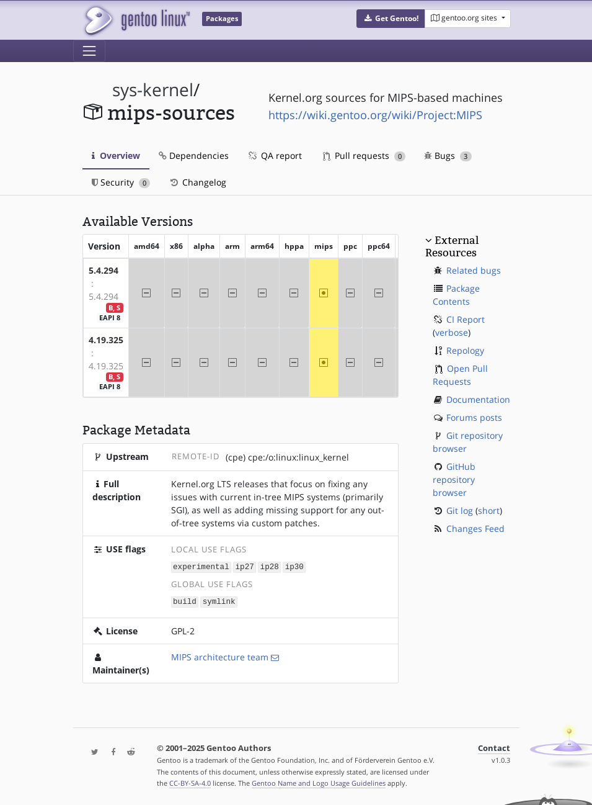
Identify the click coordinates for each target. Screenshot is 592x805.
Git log (459, 510)
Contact (494, 747)
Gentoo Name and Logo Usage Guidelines (319, 782)
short (489, 510)
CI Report (465, 319)
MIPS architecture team (219, 656)
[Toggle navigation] (89, 51)
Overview (116, 155)
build (185, 600)
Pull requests (364, 155)
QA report (274, 155)
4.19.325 (106, 340)
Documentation (478, 399)
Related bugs (473, 270)
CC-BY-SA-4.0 (190, 782)
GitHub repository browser (454, 479)
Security (121, 182)
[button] (390, 18)
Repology (465, 350)
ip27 (245, 566)
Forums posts (474, 417)
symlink (219, 600)
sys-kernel (152, 89)
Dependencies (194, 155)
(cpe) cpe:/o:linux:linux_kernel (287, 457)
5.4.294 (103, 270)
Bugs (448, 155)
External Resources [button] (452, 246)
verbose (451, 332)
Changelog (197, 182)
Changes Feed (475, 528)
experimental (201, 566)
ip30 (294, 566)
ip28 (269, 566)
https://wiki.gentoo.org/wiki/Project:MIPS (375, 114)
